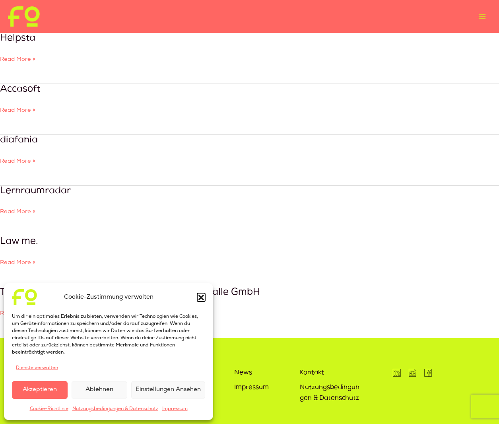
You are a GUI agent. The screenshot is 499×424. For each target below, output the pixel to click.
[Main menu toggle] (482, 16)
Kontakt (312, 373)
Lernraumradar (35, 191)
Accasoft (20, 89)
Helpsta (17, 38)
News (243, 373)
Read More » (17, 58)
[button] (201, 297)
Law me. (19, 242)
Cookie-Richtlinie (49, 409)
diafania (19, 140)
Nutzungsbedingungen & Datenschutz (115, 409)
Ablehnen (99, 390)
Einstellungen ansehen (168, 390)
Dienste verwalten (37, 368)
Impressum (175, 409)
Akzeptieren (40, 390)
